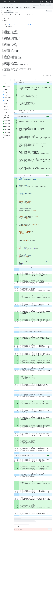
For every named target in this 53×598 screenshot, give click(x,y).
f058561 (43, 75)
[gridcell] (34, 84)
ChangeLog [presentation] (5, 83)
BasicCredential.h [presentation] (7, 117)
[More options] (50, 82)
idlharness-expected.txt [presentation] (8, 86)
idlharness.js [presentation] (6, 106)
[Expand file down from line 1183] (18, 551)
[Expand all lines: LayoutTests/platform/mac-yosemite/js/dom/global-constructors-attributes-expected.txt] (33, 425)
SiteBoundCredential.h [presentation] (7, 129)
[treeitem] (7, 94)
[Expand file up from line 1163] (18, 448)
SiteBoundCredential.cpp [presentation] (8, 127)
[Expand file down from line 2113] (18, 344)
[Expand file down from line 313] (18, 525)
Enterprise (28, 1)
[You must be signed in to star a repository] (48, 5)
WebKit (4, 5)
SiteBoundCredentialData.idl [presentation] (8, 134)
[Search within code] (42, 80)
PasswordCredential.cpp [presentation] (8, 123)
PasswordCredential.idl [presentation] (7, 126)
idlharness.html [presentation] (6, 88)
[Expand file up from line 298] (18, 272)
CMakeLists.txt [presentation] (6, 109)
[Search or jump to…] (40, 1)
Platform (6, 1)
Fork (42, 4)
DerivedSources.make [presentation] (7, 112)
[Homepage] (2, 2)
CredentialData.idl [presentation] (7, 121)
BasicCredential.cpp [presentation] (7, 115)
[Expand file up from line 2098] (18, 474)
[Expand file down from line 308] (18, 291)
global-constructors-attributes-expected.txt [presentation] (11, 92)
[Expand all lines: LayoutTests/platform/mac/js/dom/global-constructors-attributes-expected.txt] (33, 502)
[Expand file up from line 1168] (18, 293)
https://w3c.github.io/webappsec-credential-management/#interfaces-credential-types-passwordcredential (27, 24)
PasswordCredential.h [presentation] (7, 124)
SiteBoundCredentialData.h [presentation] (8, 132)
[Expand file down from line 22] (17, 113)
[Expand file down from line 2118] (18, 577)
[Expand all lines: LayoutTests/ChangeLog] (27, 82)
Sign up (47, 1)
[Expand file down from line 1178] (18, 318)
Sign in (43, 1)
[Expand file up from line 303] (18, 505)
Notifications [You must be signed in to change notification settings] (36, 4)
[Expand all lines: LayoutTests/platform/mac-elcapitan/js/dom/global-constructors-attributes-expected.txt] (33, 269)
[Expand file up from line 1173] (18, 526)
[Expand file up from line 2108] (18, 552)
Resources (16, 1)
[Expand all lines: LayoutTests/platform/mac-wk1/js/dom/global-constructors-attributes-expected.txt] (33, 347)
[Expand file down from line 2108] (18, 500)
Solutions (11, 1)
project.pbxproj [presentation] (6, 137)
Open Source (22, 1)
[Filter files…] (7, 80)
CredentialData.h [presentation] (7, 120)
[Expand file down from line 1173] (18, 473)
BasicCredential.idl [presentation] (7, 118)
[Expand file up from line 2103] (18, 319)
